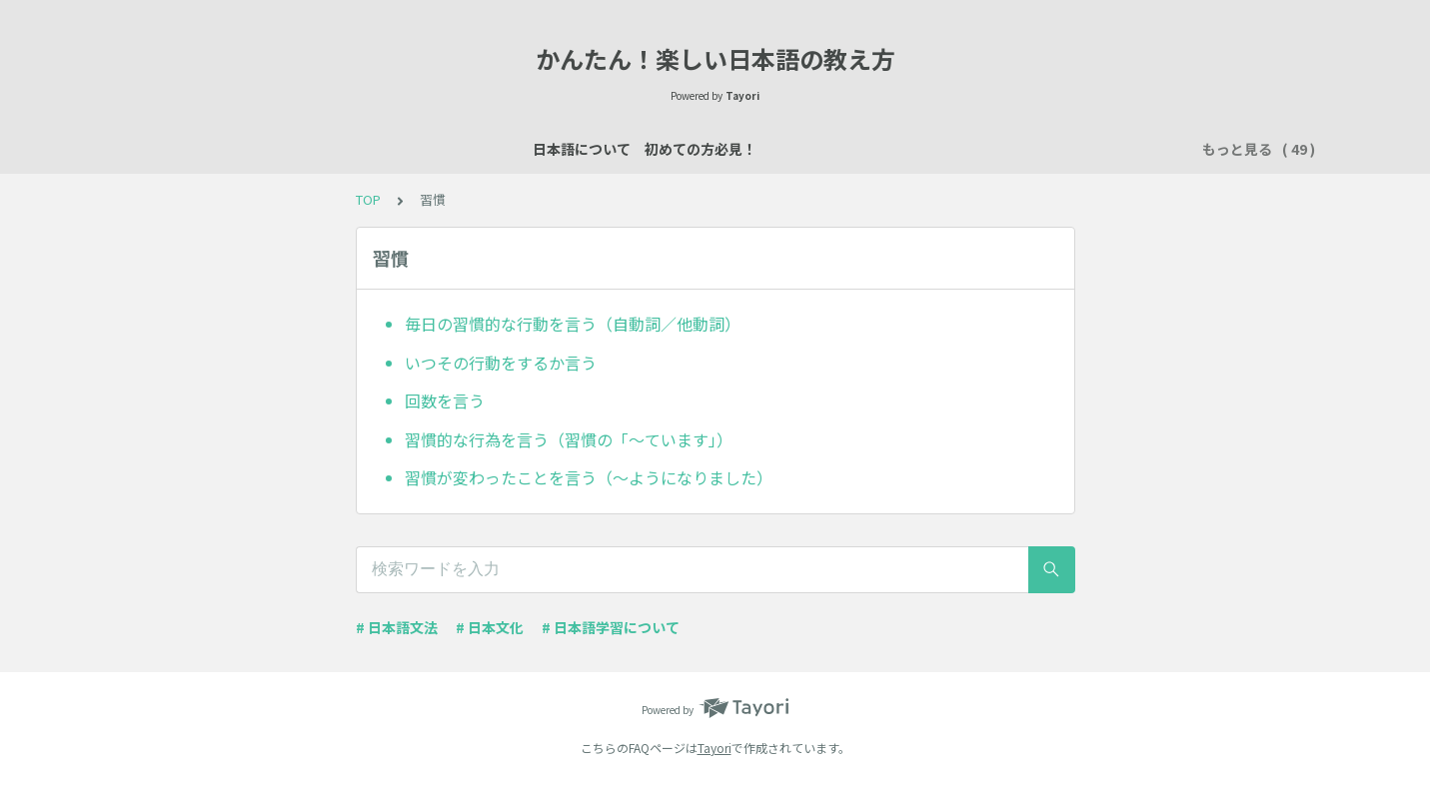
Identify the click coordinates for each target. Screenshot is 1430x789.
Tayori (714, 747)
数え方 (777, 149)
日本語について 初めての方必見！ (267, 149)
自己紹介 (589, 149)
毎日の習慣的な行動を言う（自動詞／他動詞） (572, 324)
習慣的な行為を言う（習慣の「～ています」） (568, 439)
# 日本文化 (490, 627)
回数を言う (445, 400)
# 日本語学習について (611, 627)
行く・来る (987, 149)
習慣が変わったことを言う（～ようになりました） (588, 477)
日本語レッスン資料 (470, 149)
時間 (1120, 149)
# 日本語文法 (397, 627)
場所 (714, 149)
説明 (659, 149)
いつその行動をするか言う (501, 363)
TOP (368, 199)
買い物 (847, 149)
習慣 (1064, 149)
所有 (910, 149)
